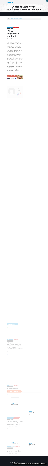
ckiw (9, 50)
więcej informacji (37, 463)
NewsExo (9, 464)
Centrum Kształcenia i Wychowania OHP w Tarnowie (24, 8)
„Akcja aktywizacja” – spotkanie (16, 18)
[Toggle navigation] (24, 14)
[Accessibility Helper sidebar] (47, 1)
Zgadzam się (43, 463)
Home (9, 18)
